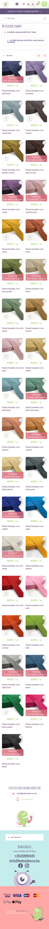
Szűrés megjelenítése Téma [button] (21, 32)
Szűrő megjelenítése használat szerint (26, 41)
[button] (17, 56)
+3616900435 (27, 799)
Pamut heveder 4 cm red (12, 605)
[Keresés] (24, 18)
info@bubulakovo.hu (24, 861)
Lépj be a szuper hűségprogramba (24, 11)
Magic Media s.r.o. (22, 911)
